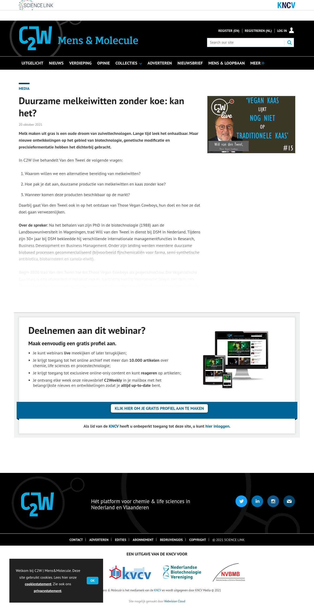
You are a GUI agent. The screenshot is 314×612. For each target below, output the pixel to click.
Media (24, 88)
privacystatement (47, 590)
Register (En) (228, 31)
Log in (282, 31)
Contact (76, 540)
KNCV (114, 426)
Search (289, 42)
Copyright (197, 540)
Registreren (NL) (258, 31)
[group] (256, 63)
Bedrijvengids (171, 540)
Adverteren (98, 540)
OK (92, 580)
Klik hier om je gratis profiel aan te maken (159, 408)
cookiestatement (38, 584)
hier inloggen (218, 426)
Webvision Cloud (174, 601)
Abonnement (143, 540)
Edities (120, 540)
